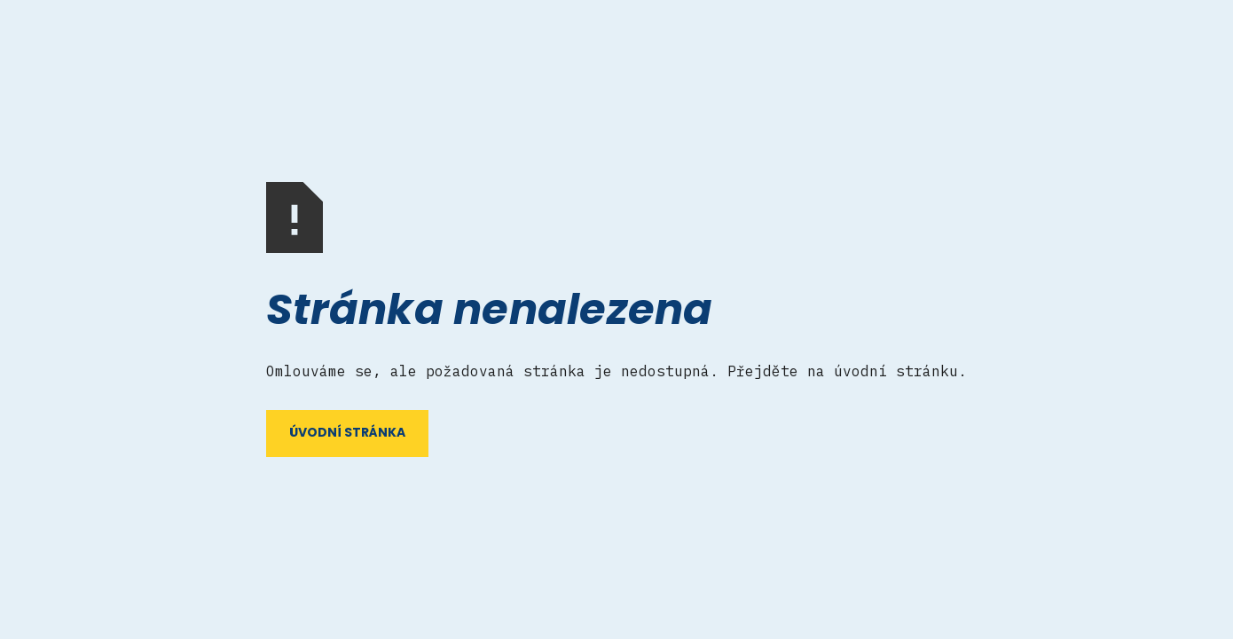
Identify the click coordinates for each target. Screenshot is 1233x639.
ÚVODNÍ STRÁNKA (347, 433)
